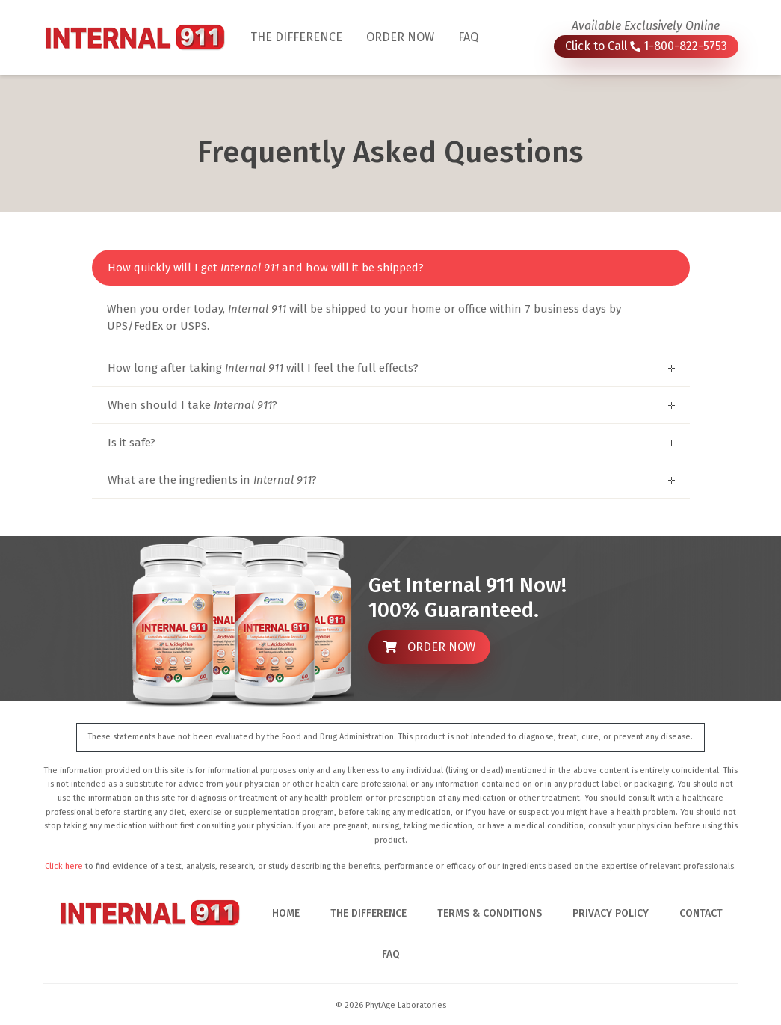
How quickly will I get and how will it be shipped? (266, 267)
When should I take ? (192, 405)
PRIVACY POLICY (610, 913)
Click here (64, 866)
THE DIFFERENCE (302, 36)
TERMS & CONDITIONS (489, 913)
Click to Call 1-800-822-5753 (646, 46)
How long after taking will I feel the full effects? (263, 368)
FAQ (468, 37)
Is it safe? (131, 442)
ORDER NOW (400, 37)
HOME (286, 913)
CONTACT (701, 913)
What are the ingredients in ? (212, 480)
